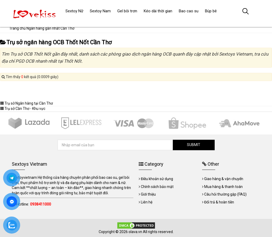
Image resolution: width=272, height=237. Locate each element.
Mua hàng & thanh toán (223, 187)
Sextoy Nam (100, 11)
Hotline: (33, 204)
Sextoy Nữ (74, 11)
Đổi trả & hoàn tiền (219, 202)
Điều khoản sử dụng (157, 179)
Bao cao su (188, 11)
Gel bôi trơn (127, 11)
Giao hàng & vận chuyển (223, 179)
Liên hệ (146, 202)
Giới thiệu (148, 194)
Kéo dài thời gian (158, 11)
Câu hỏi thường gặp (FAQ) (225, 194)
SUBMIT (193, 145)
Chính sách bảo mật (157, 187)
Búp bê (211, 11)
